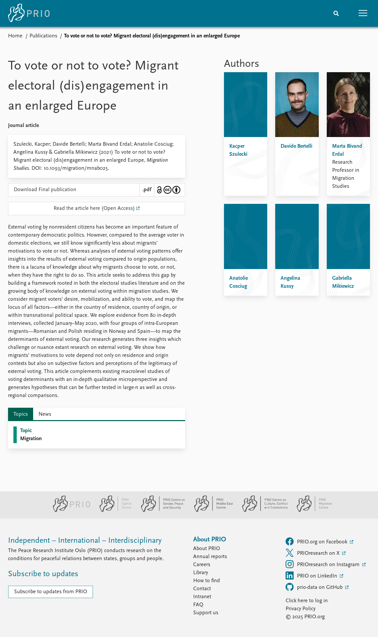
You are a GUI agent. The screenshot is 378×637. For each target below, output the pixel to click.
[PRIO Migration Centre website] (311, 510)
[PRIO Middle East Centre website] (211, 510)
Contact (202, 589)
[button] (363, 13)
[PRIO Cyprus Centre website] (113, 510)
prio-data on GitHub (315, 587)
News (45, 414)
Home (15, 36)
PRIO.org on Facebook (317, 541)
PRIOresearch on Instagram (323, 564)
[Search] (336, 13)
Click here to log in (307, 601)
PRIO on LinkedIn (312, 575)
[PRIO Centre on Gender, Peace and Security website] (160, 510)
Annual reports (210, 556)
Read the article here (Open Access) (94, 208)
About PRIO (206, 548)
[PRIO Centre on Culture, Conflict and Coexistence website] (262, 510)
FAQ (198, 605)
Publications (43, 36)
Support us (205, 613)
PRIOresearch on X (313, 553)
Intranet (202, 597)
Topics (20, 414)
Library (200, 573)
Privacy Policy (300, 609)
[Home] (29, 13)
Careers (201, 564)
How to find (206, 581)
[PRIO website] (69, 510)
